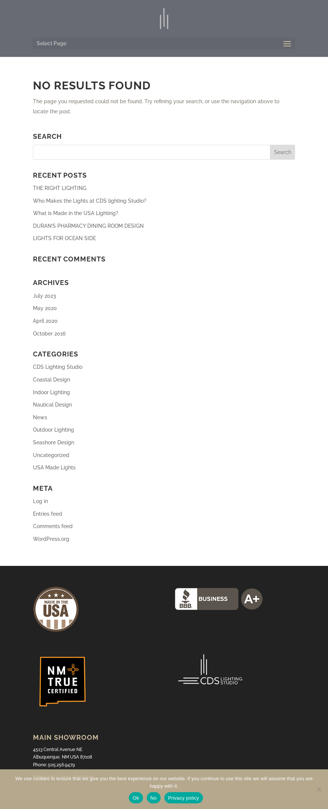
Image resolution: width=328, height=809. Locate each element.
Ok (136, 798)
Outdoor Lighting (53, 430)
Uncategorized (51, 455)
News (40, 417)
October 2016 (49, 334)
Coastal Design (51, 380)
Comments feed (53, 526)
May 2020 (45, 308)
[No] (318, 789)
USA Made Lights (54, 468)
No (154, 798)
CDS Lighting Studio (57, 367)
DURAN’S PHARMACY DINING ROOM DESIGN (88, 226)
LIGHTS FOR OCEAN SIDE (64, 238)
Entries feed (47, 514)
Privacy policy (183, 798)
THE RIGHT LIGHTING (59, 188)
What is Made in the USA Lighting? (75, 213)
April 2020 (45, 321)
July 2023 (44, 296)
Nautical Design (52, 405)
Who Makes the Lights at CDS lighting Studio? (89, 201)
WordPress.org (51, 539)
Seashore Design (53, 442)
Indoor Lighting (51, 392)
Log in (40, 501)
